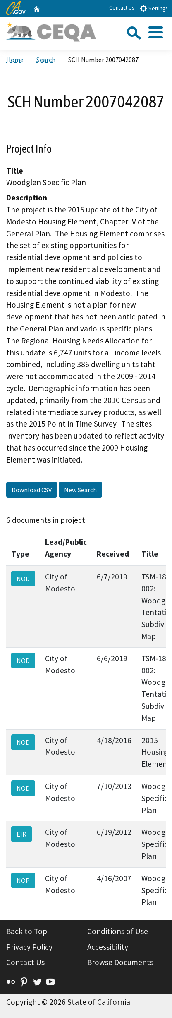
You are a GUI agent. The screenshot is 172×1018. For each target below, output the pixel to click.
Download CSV (32, 490)
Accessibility (107, 947)
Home (15, 59)
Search (45, 59)
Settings (153, 8)
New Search (80, 490)
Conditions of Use (117, 931)
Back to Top (26, 931)
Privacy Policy (29, 947)
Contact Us (121, 7)
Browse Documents (120, 962)
